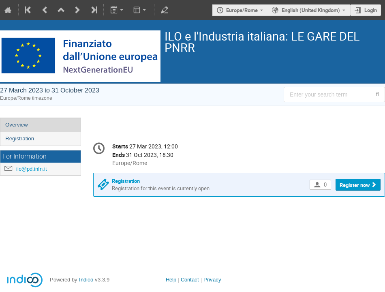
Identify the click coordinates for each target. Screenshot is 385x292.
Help (171, 279)
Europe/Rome (242, 10)
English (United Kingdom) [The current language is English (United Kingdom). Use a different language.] (311, 10)
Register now (355, 185)
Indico (86, 279)
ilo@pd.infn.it (31, 168)
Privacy (212, 279)
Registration (19, 138)
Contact (190, 279)
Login (370, 10)
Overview (16, 125)
